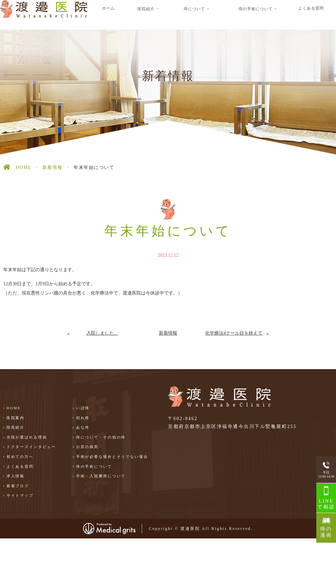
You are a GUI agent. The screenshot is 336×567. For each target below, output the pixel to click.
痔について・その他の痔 (101, 437)
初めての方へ (20, 457)
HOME (23, 167)
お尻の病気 (87, 447)
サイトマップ (20, 495)
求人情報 (16, 476)
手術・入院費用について (101, 476)
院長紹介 (16, 427)
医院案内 (16, 418)
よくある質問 (311, 8)
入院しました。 (102, 333)
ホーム (108, 8)
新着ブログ (18, 486)
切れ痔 (83, 418)
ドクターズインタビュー (31, 447)
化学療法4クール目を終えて (233, 333)
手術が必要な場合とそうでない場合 (112, 457)
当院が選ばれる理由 (27, 437)
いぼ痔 (83, 408)
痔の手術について (94, 466)
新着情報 (52, 167)
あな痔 (83, 427)
